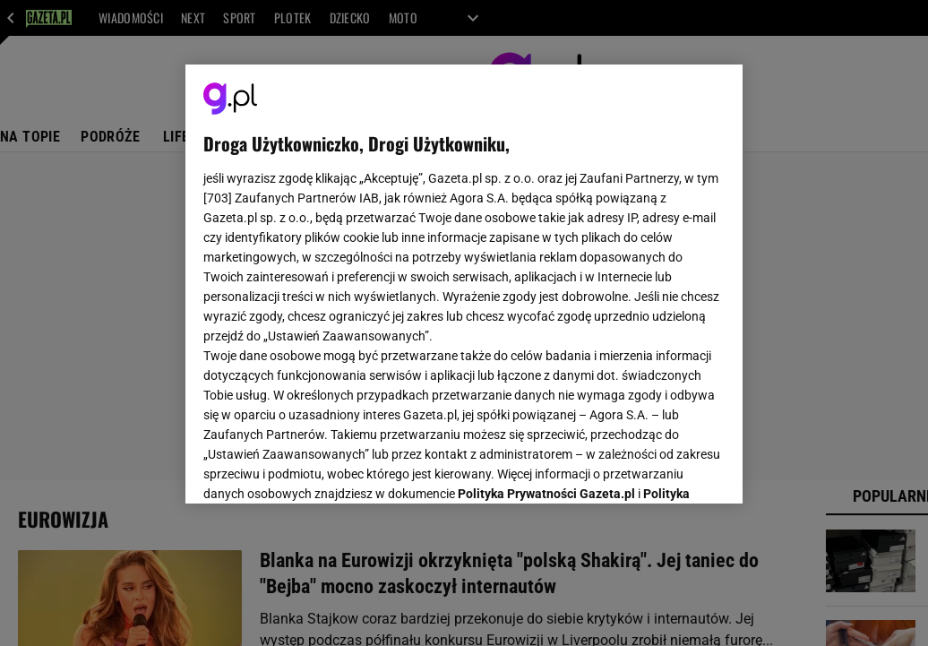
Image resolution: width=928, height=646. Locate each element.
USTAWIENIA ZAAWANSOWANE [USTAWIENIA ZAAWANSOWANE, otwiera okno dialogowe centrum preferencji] (321, 468)
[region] (464, 284)
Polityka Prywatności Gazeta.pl (546, 266)
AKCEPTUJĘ (664, 468)
